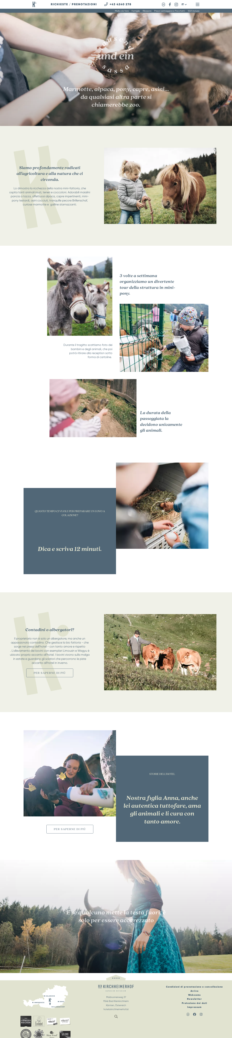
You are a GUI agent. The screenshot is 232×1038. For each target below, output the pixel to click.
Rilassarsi (147, 11)
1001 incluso (193, 11)
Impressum (194, 1007)
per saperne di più (50, 673)
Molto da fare (122, 11)
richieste (59, 4)
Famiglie (136, 11)
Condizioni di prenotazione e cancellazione (194, 986)
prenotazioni (84, 4)
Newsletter (194, 998)
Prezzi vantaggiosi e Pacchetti (169, 11)
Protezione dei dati (194, 1003)
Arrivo (194, 990)
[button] (184, 4)
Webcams (194, 994)
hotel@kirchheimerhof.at (116, 1009)
